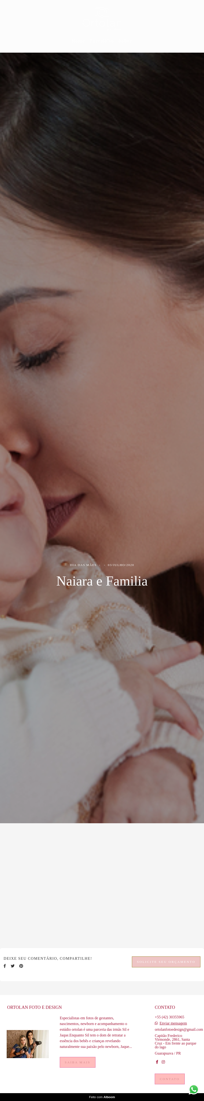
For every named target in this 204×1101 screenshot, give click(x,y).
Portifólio (102, 41)
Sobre (126, 41)
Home (78, 41)
